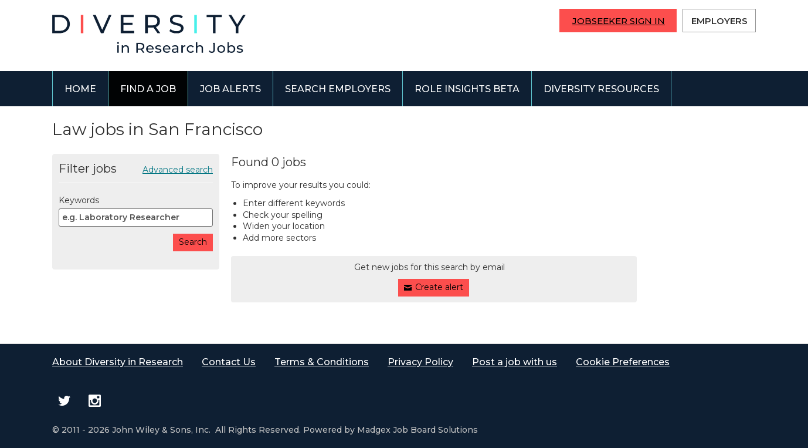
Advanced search (177, 169)
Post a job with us (514, 362)
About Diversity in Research (117, 362)
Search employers (338, 89)
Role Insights (467, 89)
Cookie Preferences (623, 362)
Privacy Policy (420, 362)
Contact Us (229, 362)
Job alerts (230, 89)
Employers (719, 20)
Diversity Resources (601, 89)
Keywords (79, 200)
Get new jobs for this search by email (429, 267)
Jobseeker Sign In (618, 20)
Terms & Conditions (321, 362)
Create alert (439, 287)
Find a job (148, 89)
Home (80, 89)
